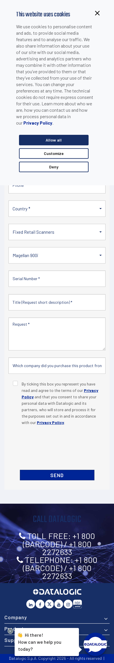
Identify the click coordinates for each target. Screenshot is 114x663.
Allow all (54, 139)
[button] (57, 208)
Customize (54, 153)
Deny (53, 166)
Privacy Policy (37, 122)
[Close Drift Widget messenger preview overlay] (10, 631)
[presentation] (57, 447)
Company (15, 617)
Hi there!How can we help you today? (39, 641)
